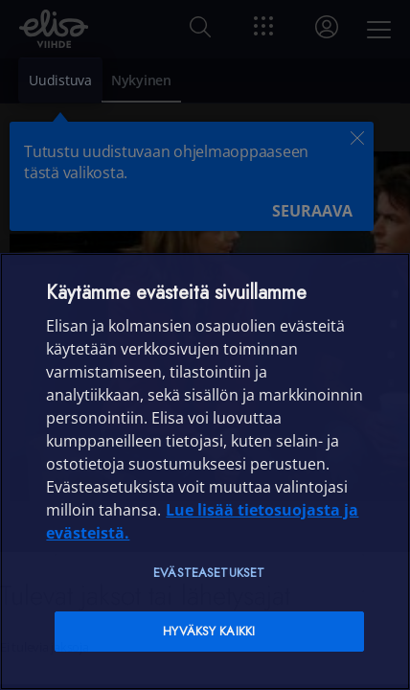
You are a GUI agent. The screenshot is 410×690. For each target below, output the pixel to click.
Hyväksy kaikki (209, 631)
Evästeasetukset (208, 573)
